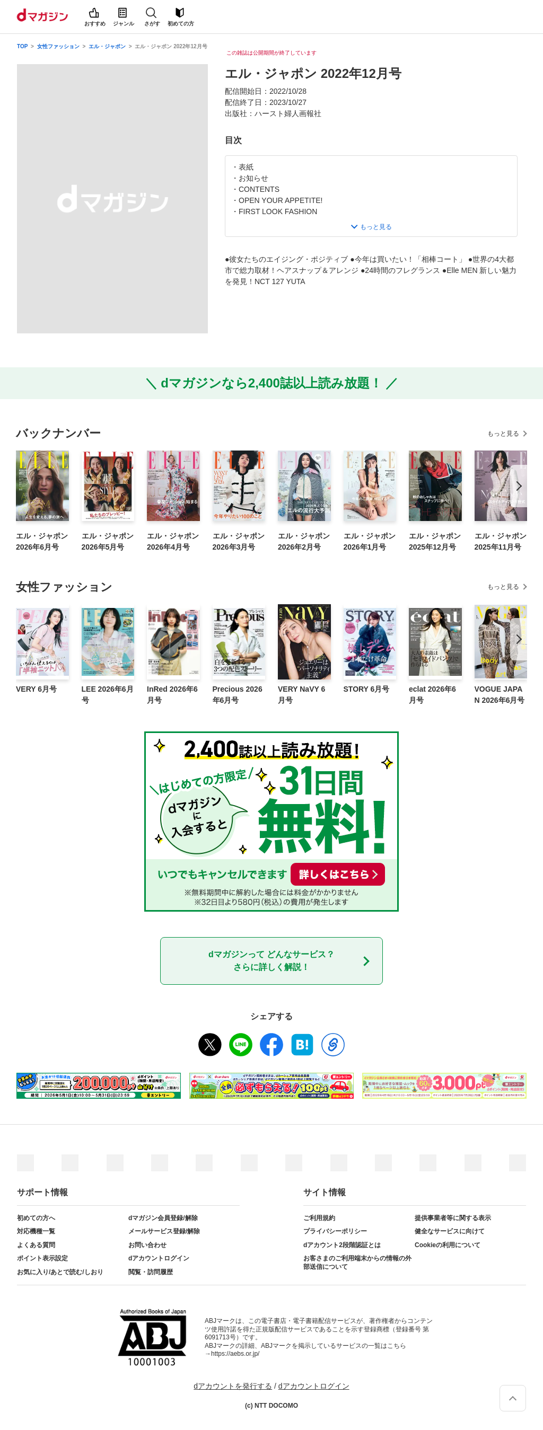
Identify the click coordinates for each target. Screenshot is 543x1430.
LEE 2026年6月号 (108, 694)
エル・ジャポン (107, 46)
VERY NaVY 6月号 (301, 694)
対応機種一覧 (36, 1231)
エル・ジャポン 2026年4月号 (173, 541)
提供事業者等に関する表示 (453, 1218)
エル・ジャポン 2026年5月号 (108, 541)
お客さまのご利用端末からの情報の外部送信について (357, 1262)
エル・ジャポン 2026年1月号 (370, 541)
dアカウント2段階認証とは (342, 1245)
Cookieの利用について (447, 1245)
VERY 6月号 (36, 689)
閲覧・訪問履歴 (150, 1272)
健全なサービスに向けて (450, 1231)
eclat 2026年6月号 (432, 694)
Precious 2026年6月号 (237, 694)
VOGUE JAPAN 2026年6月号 (500, 694)
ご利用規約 (319, 1218)
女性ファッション (58, 46)
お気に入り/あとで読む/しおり (60, 1272)
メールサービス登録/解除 (164, 1231)
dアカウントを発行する (233, 1386)
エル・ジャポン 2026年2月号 (304, 541)
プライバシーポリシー (335, 1231)
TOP (22, 46)
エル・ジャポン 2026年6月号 (42, 541)
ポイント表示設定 (42, 1258)
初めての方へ (36, 1218)
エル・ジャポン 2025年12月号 (435, 541)
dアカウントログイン (158, 1258)
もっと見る (503, 433)
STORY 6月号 (367, 689)
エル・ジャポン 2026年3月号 (239, 541)
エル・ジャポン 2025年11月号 (501, 541)
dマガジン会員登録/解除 (163, 1218)
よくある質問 (36, 1245)
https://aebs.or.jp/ (235, 1353)
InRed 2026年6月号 (172, 694)
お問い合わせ (147, 1245)
